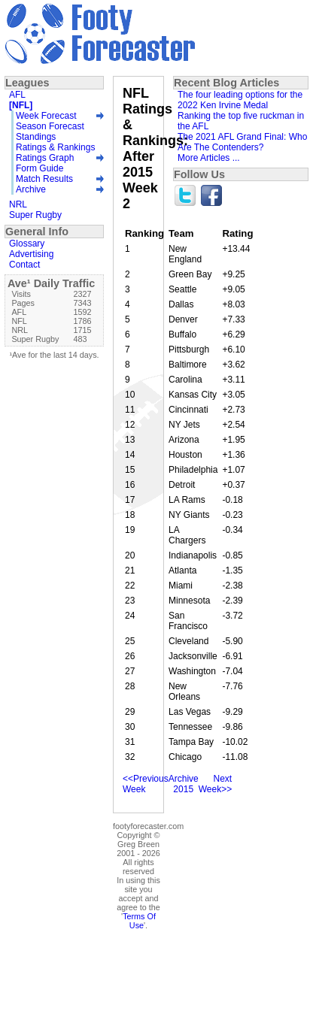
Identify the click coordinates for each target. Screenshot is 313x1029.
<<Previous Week (146, 783)
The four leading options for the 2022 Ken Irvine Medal (240, 99)
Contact (24, 264)
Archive (31, 189)
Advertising (31, 254)
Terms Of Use (139, 921)
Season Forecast (50, 126)
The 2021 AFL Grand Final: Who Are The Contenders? (242, 142)
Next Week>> (215, 783)
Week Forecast (46, 115)
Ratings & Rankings (55, 147)
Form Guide (39, 168)
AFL (17, 94)
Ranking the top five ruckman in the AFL (241, 121)
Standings (36, 137)
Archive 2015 (184, 783)
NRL (18, 204)
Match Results (44, 179)
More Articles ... (209, 158)
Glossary (26, 243)
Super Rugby (35, 215)
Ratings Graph (45, 158)
